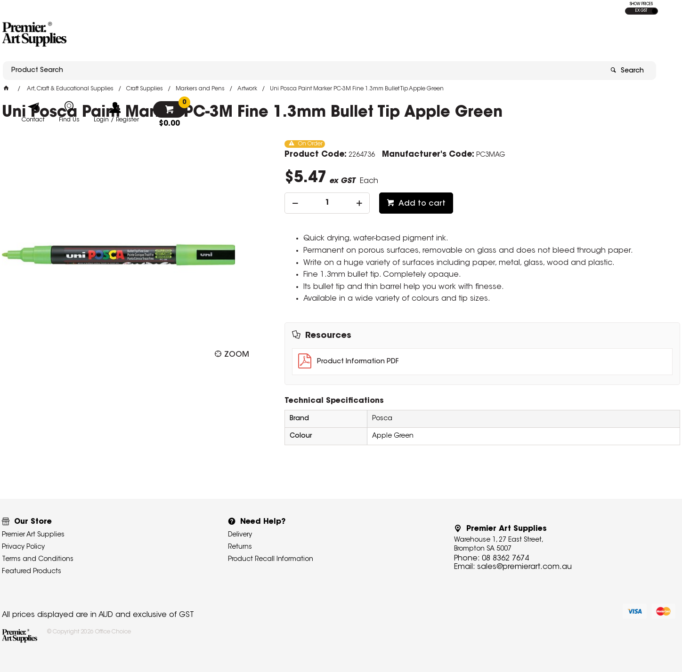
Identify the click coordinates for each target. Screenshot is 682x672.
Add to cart (421, 204)
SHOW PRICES (641, 4)
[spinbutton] (327, 203)
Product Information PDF (357, 362)
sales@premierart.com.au (524, 567)
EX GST (641, 11)
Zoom (236, 355)
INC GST (654, 11)
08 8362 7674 (505, 558)
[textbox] (286, 36)
